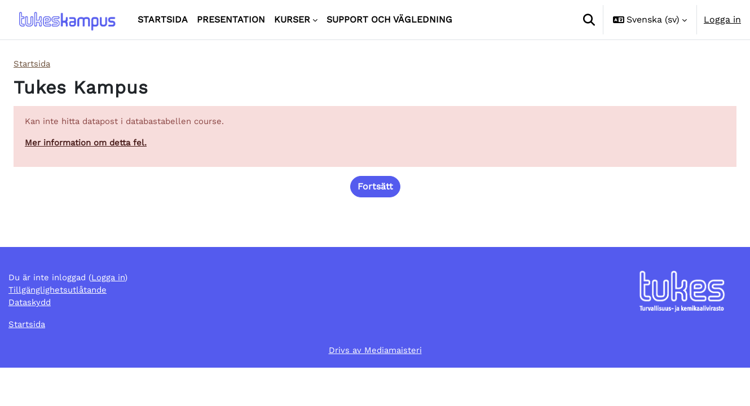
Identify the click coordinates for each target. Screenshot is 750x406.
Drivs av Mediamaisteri (375, 387)
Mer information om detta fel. (90, 144)
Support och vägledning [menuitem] (389, 19)
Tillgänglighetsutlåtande (61, 324)
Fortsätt (375, 189)
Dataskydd (31, 338)
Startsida (34, 64)
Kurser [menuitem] (292, 19)
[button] (589, 19)
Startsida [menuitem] (163, 19)
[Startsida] (66, 20)
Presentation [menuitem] (231, 19)
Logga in (722, 19)
